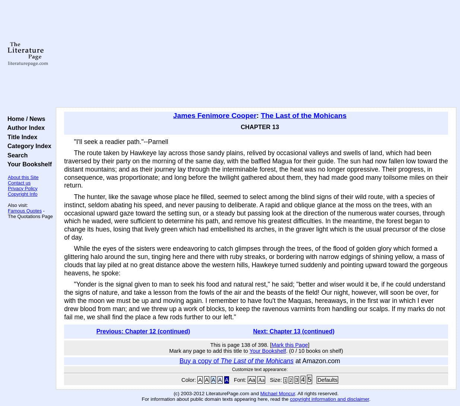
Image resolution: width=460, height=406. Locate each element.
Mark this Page (290, 345)
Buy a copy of (237, 361)
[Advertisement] (256, 54)
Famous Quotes (25, 211)
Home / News (24, 118)
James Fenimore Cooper (215, 115)
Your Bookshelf (28, 164)
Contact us (19, 183)
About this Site (23, 177)
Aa (251, 380)
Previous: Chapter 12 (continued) (143, 331)
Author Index (24, 127)
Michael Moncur (277, 393)
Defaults (327, 380)
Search (16, 155)
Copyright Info (23, 194)
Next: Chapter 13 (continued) (293, 331)
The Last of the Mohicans (303, 115)
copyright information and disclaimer (329, 399)
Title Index (20, 137)
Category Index (27, 146)
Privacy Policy (23, 188)
